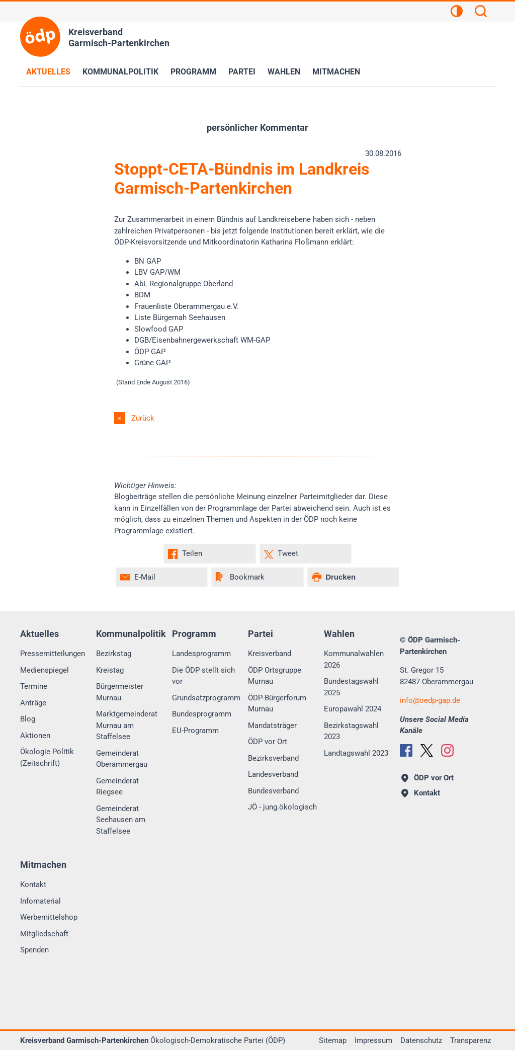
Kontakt (33, 884)
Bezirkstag (113, 653)
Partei (241, 71)
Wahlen (284, 71)
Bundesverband (273, 790)
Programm (193, 71)
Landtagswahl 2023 (356, 753)
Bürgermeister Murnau (119, 692)
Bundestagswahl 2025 (351, 687)
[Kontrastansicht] (457, 13)
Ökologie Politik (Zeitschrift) (47, 757)
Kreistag (110, 670)
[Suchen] (481, 13)
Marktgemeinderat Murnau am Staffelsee (126, 725)
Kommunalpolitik (120, 71)
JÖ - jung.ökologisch (282, 807)
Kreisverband (269, 653)
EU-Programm (195, 730)
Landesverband (273, 774)
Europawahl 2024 (352, 708)
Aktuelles (48, 71)
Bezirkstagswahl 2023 (351, 731)
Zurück (142, 418)
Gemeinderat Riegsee (117, 786)
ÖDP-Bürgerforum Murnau (277, 703)
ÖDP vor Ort (267, 741)
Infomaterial (40, 901)
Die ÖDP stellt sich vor (203, 676)
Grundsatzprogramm (206, 697)
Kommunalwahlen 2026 (354, 659)
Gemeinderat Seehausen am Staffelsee (120, 820)
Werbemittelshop (48, 917)
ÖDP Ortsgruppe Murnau (274, 676)
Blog (27, 718)
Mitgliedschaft (44, 933)
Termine (33, 686)
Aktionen (35, 735)
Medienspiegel (44, 670)
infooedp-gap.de (430, 700)
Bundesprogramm (201, 713)
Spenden (34, 949)
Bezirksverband (273, 758)
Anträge (33, 702)
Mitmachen (336, 71)
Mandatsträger (272, 725)
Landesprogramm (201, 653)
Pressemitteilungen (52, 653)
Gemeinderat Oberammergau (121, 759)
